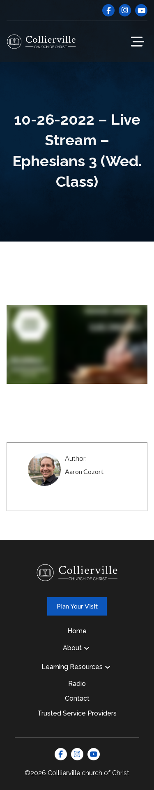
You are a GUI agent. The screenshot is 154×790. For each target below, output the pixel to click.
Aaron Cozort (84, 471)
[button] (137, 41)
